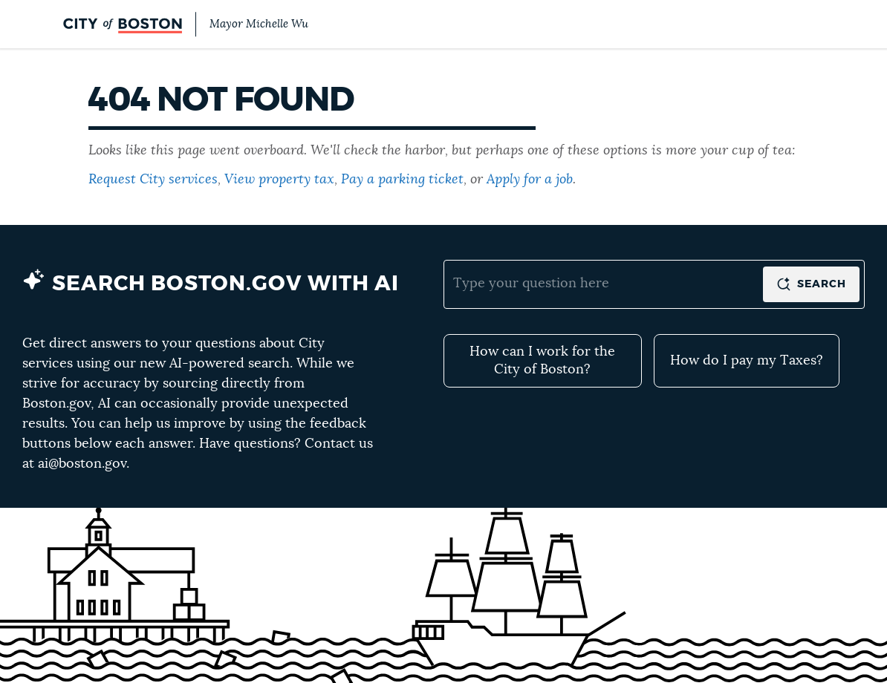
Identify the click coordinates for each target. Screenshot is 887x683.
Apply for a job (530, 179)
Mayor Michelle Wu (258, 24)
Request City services (153, 179)
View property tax (279, 179)
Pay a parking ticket (402, 179)
